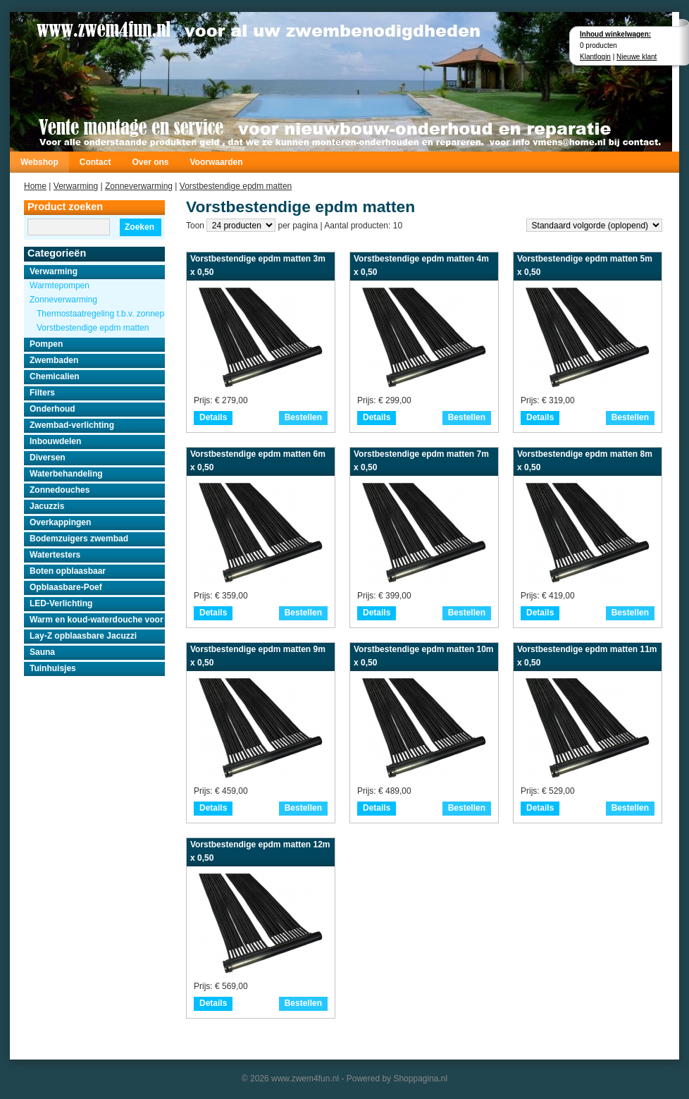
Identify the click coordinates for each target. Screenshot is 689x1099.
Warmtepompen (59, 285)
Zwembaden (54, 360)
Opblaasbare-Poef (66, 587)
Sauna (42, 652)
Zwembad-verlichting (72, 425)
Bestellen (303, 417)
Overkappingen (60, 522)
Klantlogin (595, 57)
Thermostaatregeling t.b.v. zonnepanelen (101, 314)
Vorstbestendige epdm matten (236, 186)
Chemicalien (55, 376)
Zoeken (139, 227)
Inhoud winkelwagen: (615, 34)
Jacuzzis (47, 506)
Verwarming (76, 186)
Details (213, 417)
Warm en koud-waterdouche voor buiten (97, 620)
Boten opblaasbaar (68, 571)
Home (35, 186)
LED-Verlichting (61, 603)
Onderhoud (52, 409)
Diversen (48, 457)
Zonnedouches (59, 490)
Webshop (39, 162)
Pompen (46, 344)
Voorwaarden (216, 162)
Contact (95, 162)
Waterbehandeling (66, 474)
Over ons (150, 162)
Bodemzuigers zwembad (79, 539)
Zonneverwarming (139, 186)
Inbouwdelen (55, 441)
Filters (42, 393)
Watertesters (55, 555)
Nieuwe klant (636, 57)
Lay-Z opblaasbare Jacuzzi (83, 636)
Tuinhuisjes (53, 668)
